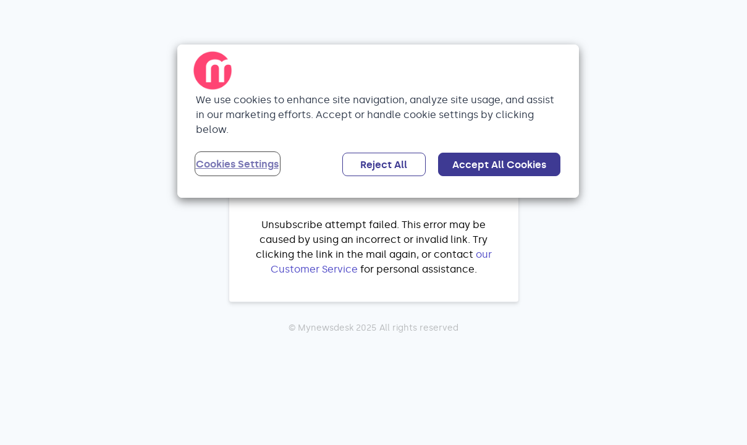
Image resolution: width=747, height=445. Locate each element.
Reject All (383, 165)
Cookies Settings (237, 164)
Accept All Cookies (499, 165)
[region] (378, 121)
